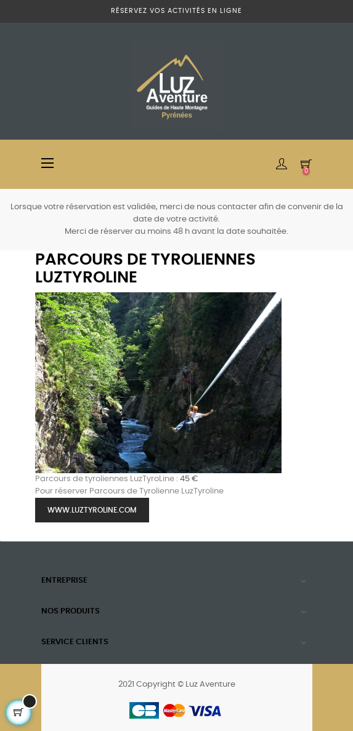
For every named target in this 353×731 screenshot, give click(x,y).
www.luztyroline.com (92, 510)
